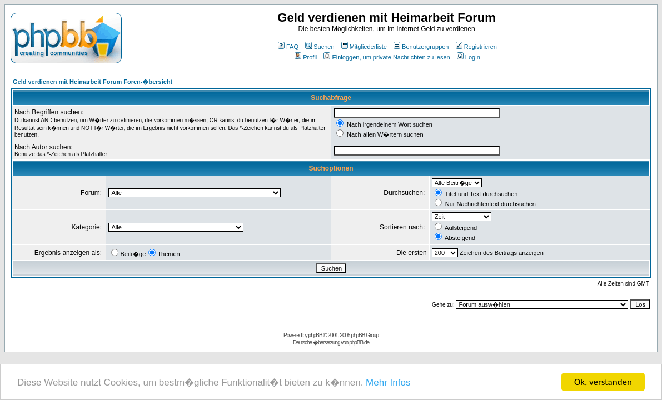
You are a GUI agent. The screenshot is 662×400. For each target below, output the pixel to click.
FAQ (288, 46)
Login (468, 57)
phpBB (315, 335)
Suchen (319, 46)
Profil (306, 57)
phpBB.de (359, 342)
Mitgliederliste (364, 46)
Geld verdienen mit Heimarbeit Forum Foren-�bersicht (92, 81)
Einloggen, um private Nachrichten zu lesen (386, 57)
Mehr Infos (388, 383)
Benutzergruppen (421, 46)
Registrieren (476, 46)
